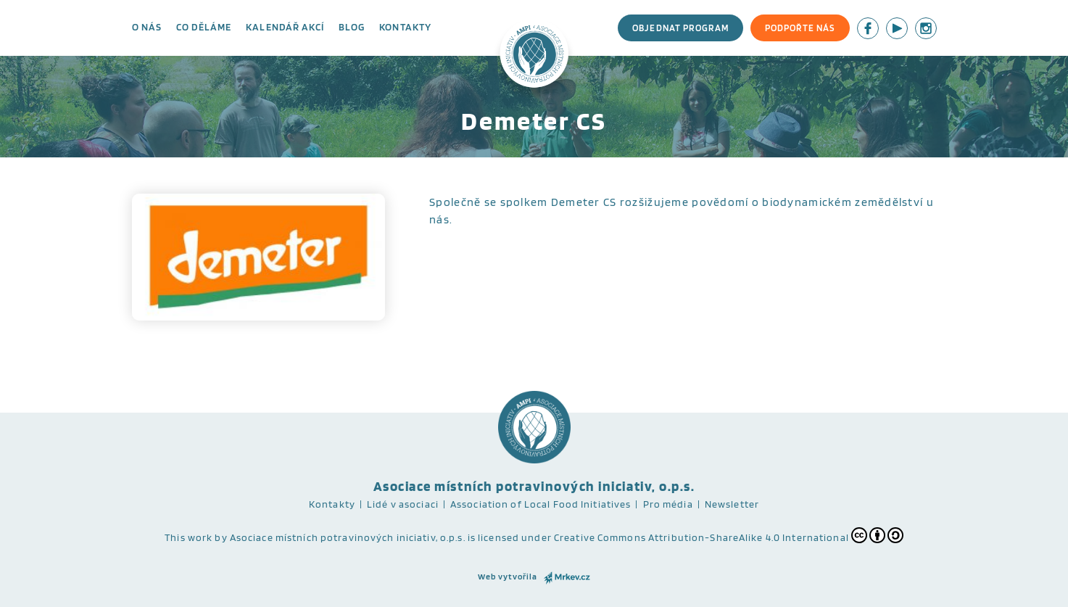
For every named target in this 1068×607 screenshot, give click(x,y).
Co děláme (203, 27)
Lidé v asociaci (403, 504)
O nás (147, 27)
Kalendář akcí (285, 27)
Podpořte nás (800, 27)
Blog (352, 27)
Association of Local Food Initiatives (540, 504)
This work (188, 537)
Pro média (668, 504)
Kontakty (405, 27)
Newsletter (732, 504)
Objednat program (680, 27)
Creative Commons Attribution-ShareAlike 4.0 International (728, 535)
